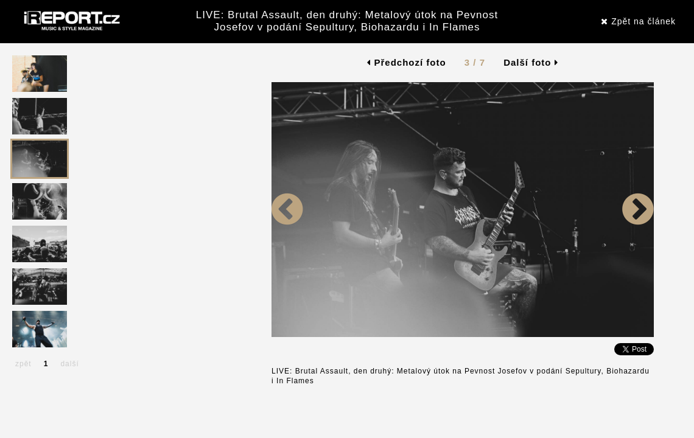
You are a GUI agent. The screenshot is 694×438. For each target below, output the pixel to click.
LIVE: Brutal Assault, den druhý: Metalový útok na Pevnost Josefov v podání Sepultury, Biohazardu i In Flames (347, 21)
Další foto (530, 62)
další (69, 364)
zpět (23, 364)
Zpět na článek (638, 21)
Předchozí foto (406, 62)
